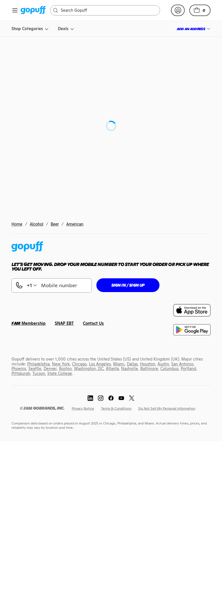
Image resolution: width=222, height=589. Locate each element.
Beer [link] (55, 224)
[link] (33, 10)
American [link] (74, 224)
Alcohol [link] (36, 224)
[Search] (108, 10)
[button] (200, 10)
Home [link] (16, 224)
